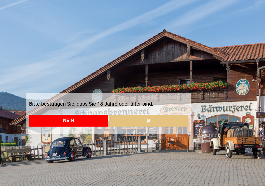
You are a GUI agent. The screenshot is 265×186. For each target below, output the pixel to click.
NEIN (68, 120)
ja (149, 120)
